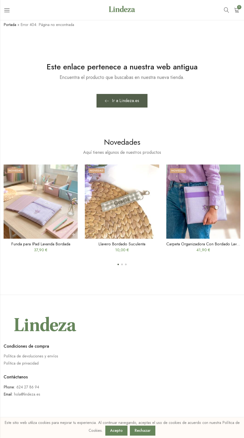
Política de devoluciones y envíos (31, 356)
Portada (10, 24)
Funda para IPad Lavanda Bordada (40, 244)
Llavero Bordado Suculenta (121, 244)
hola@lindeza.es (27, 394)
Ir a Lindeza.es (122, 101)
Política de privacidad (21, 363)
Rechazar (143, 430)
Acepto (116, 430)
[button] (118, 264)
